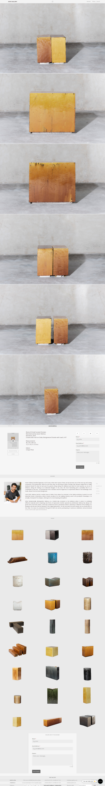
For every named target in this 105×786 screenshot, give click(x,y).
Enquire (78, 450)
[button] (100, 781)
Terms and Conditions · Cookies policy (52, 784)
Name (78, 436)
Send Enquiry (80, 467)
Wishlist (89, 1)
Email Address (80, 443)
